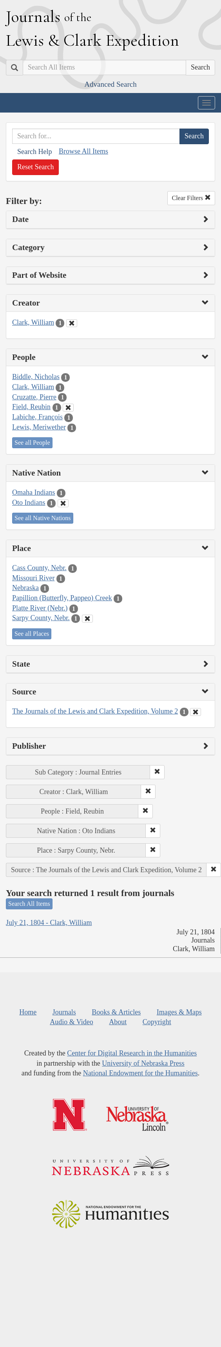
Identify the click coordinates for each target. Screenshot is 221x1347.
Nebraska (25, 588)
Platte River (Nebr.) (39, 608)
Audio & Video (71, 1022)
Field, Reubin (31, 407)
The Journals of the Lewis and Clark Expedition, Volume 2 (95, 711)
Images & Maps (179, 1012)
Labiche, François (37, 417)
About (118, 1022)
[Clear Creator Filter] (71, 323)
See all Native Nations (42, 518)
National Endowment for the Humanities (140, 1073)
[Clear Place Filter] (87, 619)
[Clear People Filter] (68, 407)
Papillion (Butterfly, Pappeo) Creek (62, 598)
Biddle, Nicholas (36, 377)
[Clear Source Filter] (195, 712)
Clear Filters (191, 198)
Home (27, 1012)
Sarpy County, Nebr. (41, 618)
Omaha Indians (33, 492)
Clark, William (33, 322)
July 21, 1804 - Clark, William (49, 923)
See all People (32, 442)
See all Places (31, 633)
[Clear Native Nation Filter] (63, 503)
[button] (157, 772)
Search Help (34, 152)
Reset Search (35, 167)
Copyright (157, 1022)
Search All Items (29, 903)
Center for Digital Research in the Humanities (132, 1053)
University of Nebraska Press (143, 1063)
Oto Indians (28, 502)
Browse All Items (83, 151)
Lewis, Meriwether (39, 427)
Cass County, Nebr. (39, 568)
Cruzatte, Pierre (34, 397)
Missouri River (33, 578)
